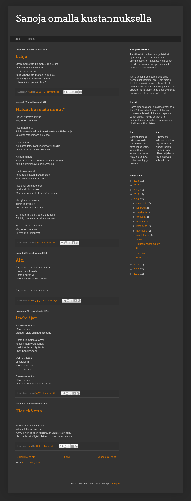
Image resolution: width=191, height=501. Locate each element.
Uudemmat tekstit (26, 457)
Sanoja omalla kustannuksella (83, 18)
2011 (137, 273)
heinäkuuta (142, 221)
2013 (137, 264)
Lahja (21, 56)
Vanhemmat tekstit (107, 457)
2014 (137, 199)
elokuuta (141, 216)
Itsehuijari (27, 317)
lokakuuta (141, 207)
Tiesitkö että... (30, 410)
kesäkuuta (142, 226)
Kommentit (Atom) (31, 462)
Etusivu (66, 457)
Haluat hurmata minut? (40, 109)
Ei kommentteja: (51, 92)
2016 (137, 190)
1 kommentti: (48, 446)
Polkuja (30, 38)
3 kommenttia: (50, 393)
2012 (137, 269)
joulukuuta (142, 203)
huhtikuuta (142, 230)
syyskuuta (142, 212)
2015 (137, 194)
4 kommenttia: (49, 242)
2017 (137, 185)
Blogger (116, 483)
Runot (16, 38)
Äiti (20, 260)
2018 (137, 180)
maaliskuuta (143, 235)
